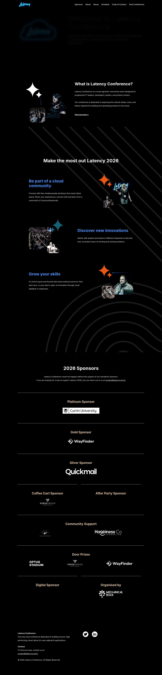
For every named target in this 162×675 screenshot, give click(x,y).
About (88, 4)
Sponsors (79, 4)
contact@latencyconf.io (28, 654)
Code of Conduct (119, 4)
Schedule (105, 4)
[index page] (29, 4)
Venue (96, 4)
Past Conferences (136, 4)
